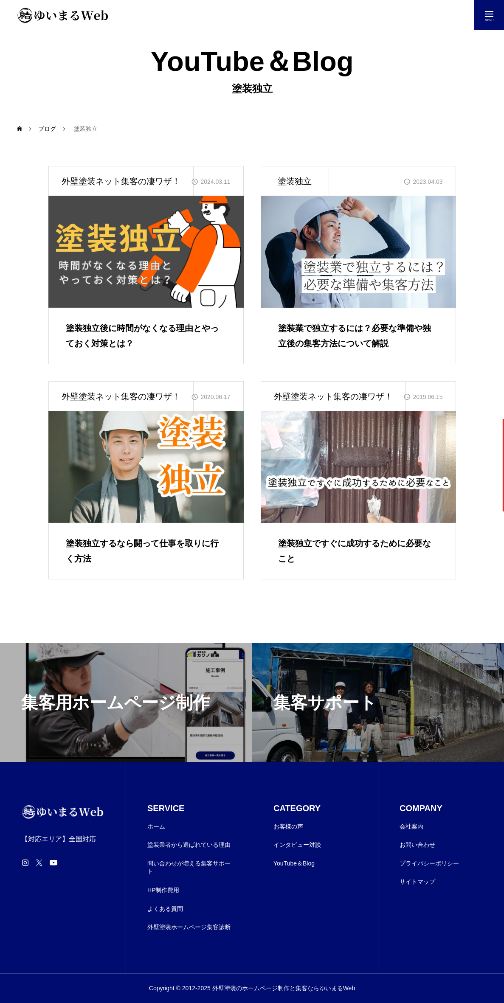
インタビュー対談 (297, 844)
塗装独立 (295, 181)
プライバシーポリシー (429, 863)
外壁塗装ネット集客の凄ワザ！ (121, 181)
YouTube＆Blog (294, 863)
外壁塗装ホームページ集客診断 (189, 927)
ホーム (156, 826)
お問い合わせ (417, 844)
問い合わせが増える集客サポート (189, 867)
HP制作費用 (163, 890)
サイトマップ (417, 881)
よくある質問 (165, 908)
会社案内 (411, 826)
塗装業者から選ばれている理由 (189, 844)
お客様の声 (288, 826)
